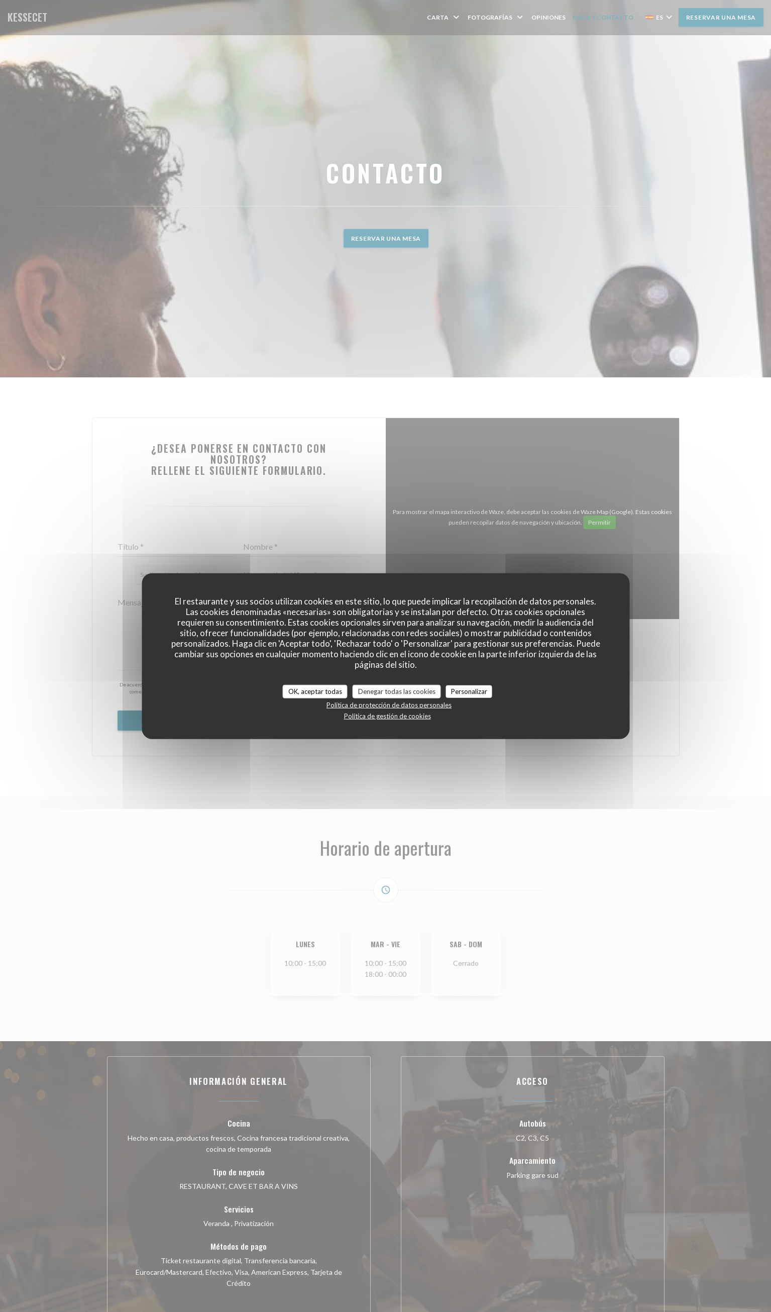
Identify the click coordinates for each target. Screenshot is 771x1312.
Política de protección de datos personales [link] (389, 705)
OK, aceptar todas (315, 691)
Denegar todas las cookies (396, 691)
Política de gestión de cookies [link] (387, 716)
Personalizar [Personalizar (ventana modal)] (469, 691)
